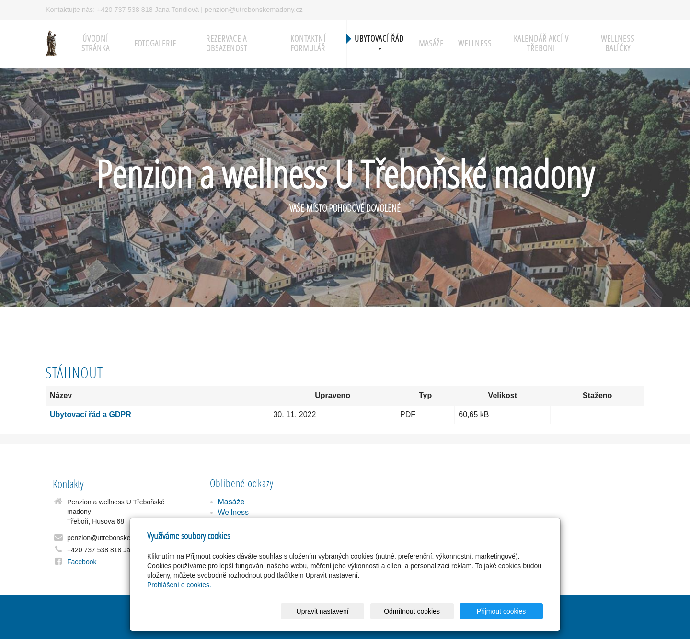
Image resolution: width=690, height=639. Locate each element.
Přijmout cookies (506, 611)
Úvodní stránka (95, 43)
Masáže (431, 43)
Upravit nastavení (348, 611)
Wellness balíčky (617, 43)
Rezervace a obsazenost (226, 43)
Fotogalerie (155, 43)
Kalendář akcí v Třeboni (541, 43)
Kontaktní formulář (308, 43)
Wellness (475, 43)
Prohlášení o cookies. (179, 585)
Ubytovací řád (379, 41)
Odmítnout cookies (427, 611)
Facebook (81, 562)
